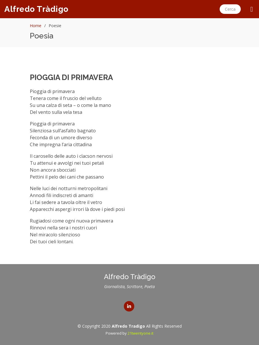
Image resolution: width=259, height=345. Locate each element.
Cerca (230, 9)
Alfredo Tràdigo (36, 9)
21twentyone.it (140, 333)
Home (35, 25)
